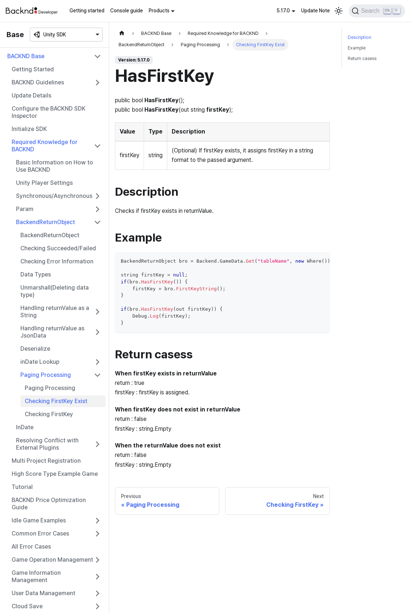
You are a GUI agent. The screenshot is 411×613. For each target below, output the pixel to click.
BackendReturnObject (45, 222)
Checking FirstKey (49, 414)
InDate (24, 427)
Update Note (315, 10)
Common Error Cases (40, 533)
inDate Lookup (39, 361)
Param (24, 209)
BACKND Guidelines (38, 82)
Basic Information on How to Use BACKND (54, 166)
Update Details (31, 95)
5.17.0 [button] (283, 10)
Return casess (362, 58)
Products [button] (159, 10)
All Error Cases (31, 546)
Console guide (126, 10)
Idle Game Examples (39, 520)
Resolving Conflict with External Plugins (47, 444)
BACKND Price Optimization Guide (49, 504)
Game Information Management (36, 576)
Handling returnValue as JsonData (52, 332)
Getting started (86, 10)
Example (357, 48)
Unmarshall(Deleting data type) (54, 291)
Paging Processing (45, 374)
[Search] (377, 10)
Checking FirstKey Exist (56, 401)
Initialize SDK (29, 129)
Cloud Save (27, 606)
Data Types (35, 274)
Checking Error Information (56, 261)
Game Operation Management (52, 559)
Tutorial (22, 486)
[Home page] (122, 33)
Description (359, 37)
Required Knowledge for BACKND (44, 146)
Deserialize (35, 348)
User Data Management (43, 593)
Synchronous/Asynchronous (54, 195)
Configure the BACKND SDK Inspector (48, 112)
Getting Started (33, 69)
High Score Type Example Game (55, 473)
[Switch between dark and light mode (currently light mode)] (338, 11)
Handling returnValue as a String (54, 311)
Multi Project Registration (46, 460)
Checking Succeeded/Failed (58, 248)
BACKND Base (25, 56)
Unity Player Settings (44, 182)
